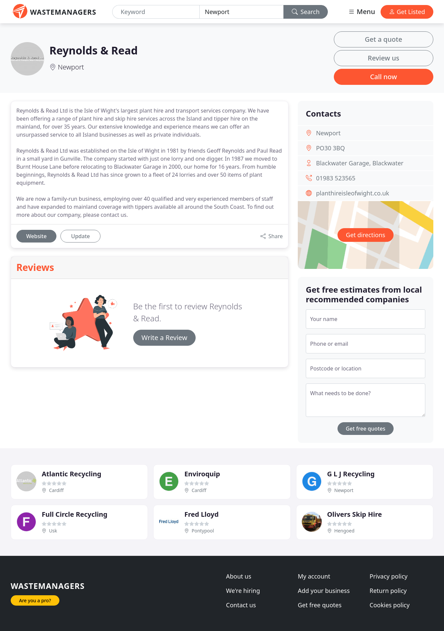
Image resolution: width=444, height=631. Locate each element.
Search (306, 12)
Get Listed (407, 12)
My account (314, 576)
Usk (53, 530)
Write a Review (164, 337)
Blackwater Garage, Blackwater (360, 163)
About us (238, 576)
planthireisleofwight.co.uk (352, 193)
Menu (361, 11)
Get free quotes (366, 428)
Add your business (324, 591)
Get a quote (383, 39)
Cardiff (56, 490)
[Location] (241, 12)
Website (36, 236)
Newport (71, 66)
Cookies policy (390, 605)
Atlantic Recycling (71, 473)
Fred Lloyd (201, 514)
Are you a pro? (35, 600)
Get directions (365, 235)
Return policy (388, 591)
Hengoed (344, 530)
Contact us (241, 605)
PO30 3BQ (330, 148)
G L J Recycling (351, 473)
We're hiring (243, 591)
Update (80, 236)
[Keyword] (155, 12)
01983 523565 (336, 178)
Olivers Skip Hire (354, 514)
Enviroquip (202, 473)
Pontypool (203, 530)
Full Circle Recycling (74, 514)
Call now (383, 76)
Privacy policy (389, 576)
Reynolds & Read (93, 50)
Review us (383, 57)
